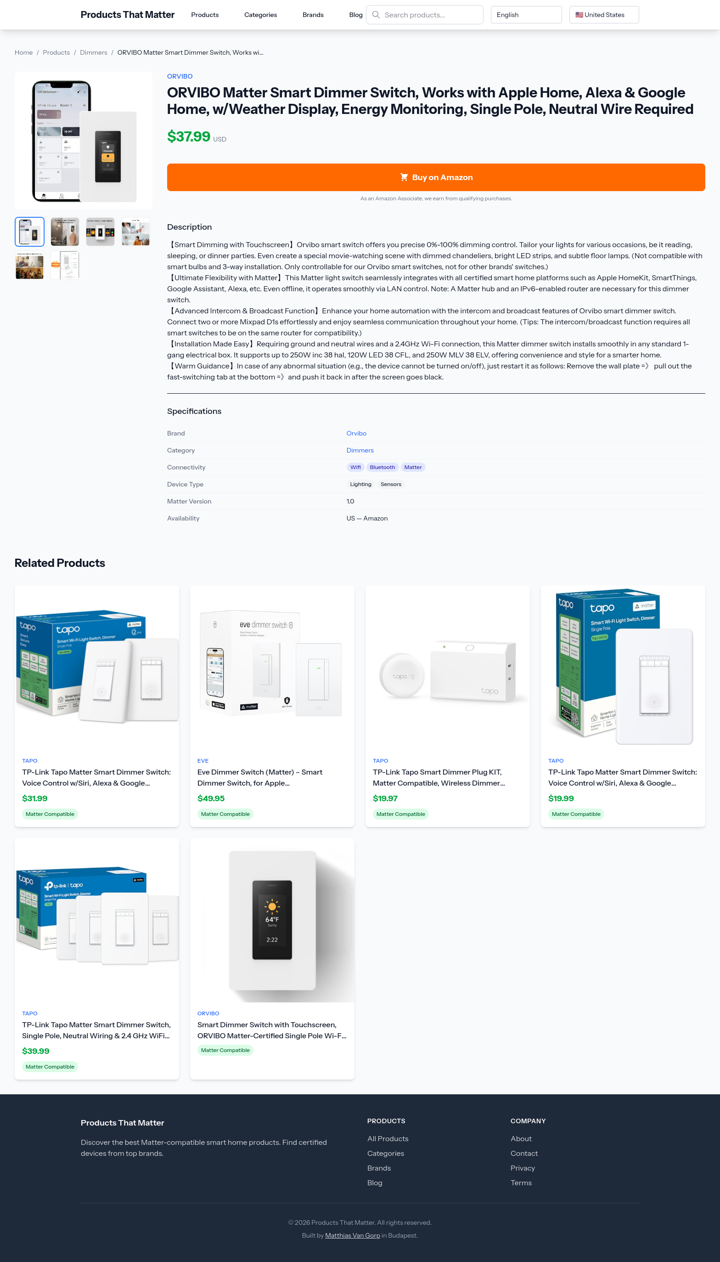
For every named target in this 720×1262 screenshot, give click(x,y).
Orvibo (357, 433)
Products (205, 15)
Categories (260, 15)
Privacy (523, 1167)
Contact (524, 1153)
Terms (521, 1182)
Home (24, 52)
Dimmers (93, 52)
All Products (388, 1138)
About (521, 1138)
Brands (313, 15)
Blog (356, 15)
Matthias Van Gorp (352, 1235)
